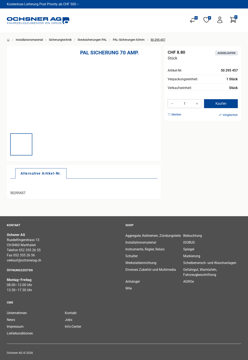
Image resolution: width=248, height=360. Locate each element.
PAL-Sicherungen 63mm (129, 39)
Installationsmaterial (29, 39)
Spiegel (188, 249)
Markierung (191, 256)
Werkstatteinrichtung (140, 263)
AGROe (188, 282)
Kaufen (220, 104)
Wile (128, 288)
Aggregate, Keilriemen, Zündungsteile (153, 236)
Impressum (15, 327)
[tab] (41, 173)
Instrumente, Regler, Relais (144, 249)
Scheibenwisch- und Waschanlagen (209, 263)
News (11, 320)
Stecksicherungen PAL (92, 39)
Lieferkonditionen (20, 333)
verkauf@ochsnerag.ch (24, 260)
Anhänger (132, 282)
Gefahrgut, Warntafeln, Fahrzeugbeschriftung (200, 272)
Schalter (131, 256)
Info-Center (73, 327)
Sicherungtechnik (60, 39)
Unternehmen (17, 313)
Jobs (68, 320)
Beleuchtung (192, 236)
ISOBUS (189, 242)
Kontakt (71, 313)
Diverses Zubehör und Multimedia (150, 270)
